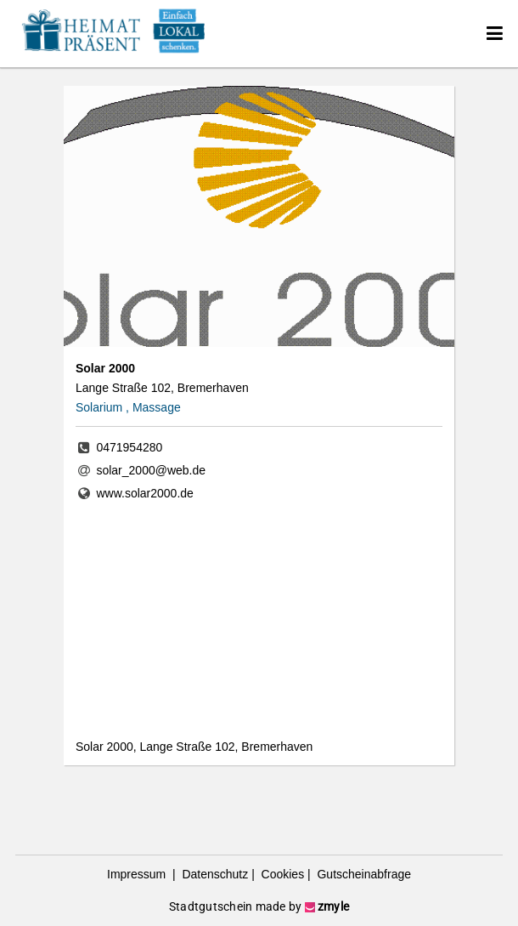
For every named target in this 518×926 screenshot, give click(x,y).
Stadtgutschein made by (259, 906)
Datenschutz (214, 874)
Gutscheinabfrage (362, 874)
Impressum (138, 874)
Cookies (281, 874)
